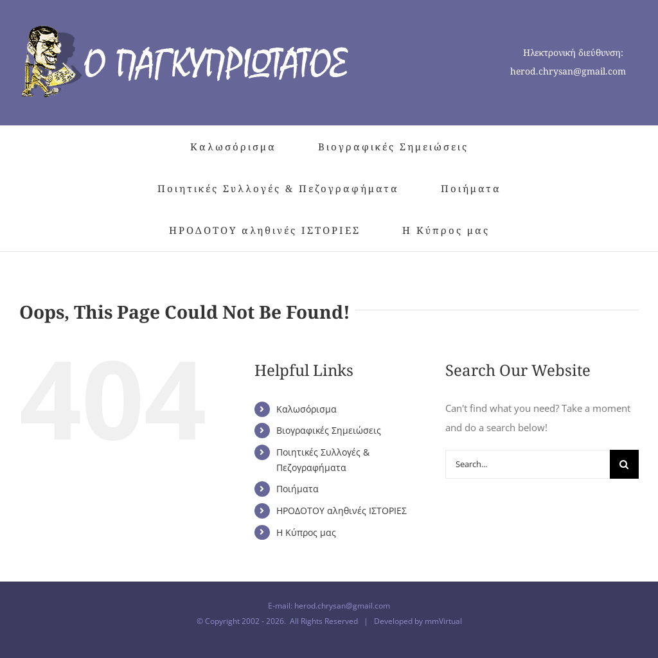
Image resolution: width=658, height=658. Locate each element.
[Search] (624, 464)
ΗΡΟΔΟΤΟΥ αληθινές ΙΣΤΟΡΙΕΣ (341, 510)
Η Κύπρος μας (306, 532)
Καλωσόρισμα (306, 409)
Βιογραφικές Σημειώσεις (328, 430)
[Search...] (527, 464)
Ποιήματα (297, 489)
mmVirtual (443, 621)
